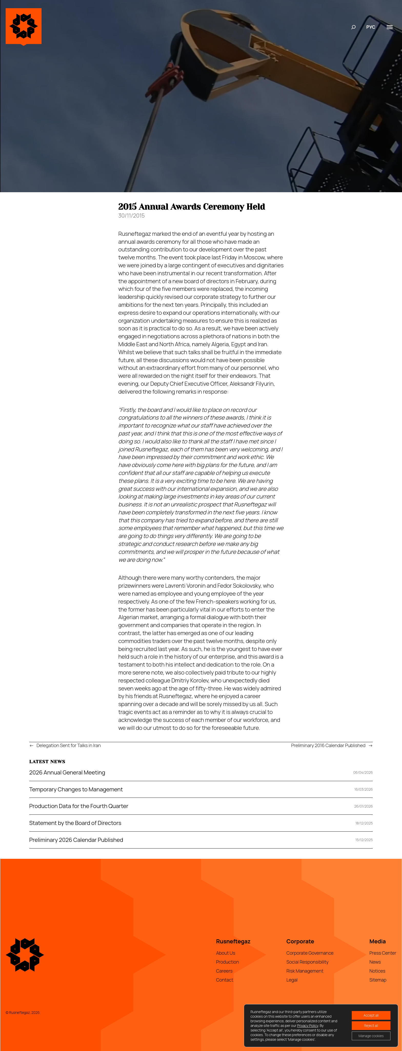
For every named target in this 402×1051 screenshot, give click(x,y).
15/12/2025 (364, 839)
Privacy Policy (314, 1025)
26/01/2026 (363, 806)
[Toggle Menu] (390, 27)
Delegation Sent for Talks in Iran (69, 745)
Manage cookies (369, 1036)
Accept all (370, 1014)
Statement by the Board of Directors (75, 823)
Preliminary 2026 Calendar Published (76, 840)
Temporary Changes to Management (76, 789)
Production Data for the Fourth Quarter (78, 806)
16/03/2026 (363, 789)
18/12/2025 (364, 823)
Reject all (369, 1025)
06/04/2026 (363, 772)
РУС (370, 27)
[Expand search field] (353, 27)
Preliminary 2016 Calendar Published (328, 745)
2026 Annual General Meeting (67, 772)
